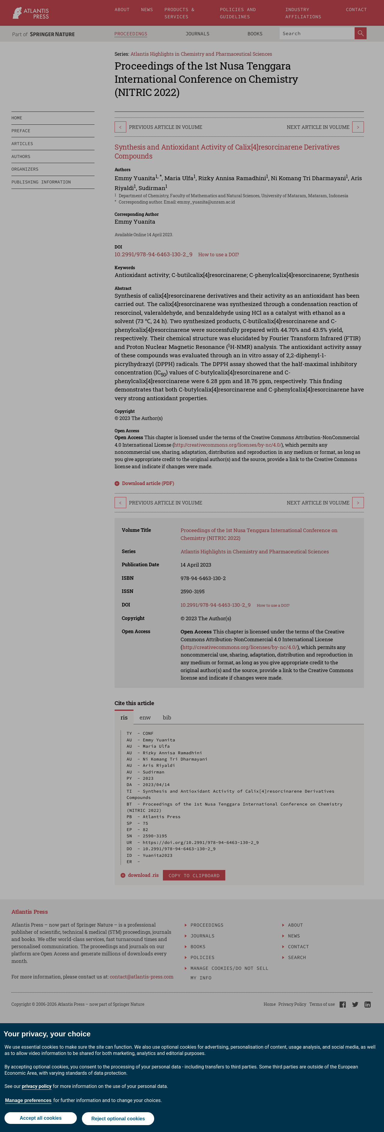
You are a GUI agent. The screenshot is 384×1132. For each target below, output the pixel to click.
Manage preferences (28, 1101)
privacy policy (37, 1087)
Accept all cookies (40, 1119)
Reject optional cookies (119, 1119)
